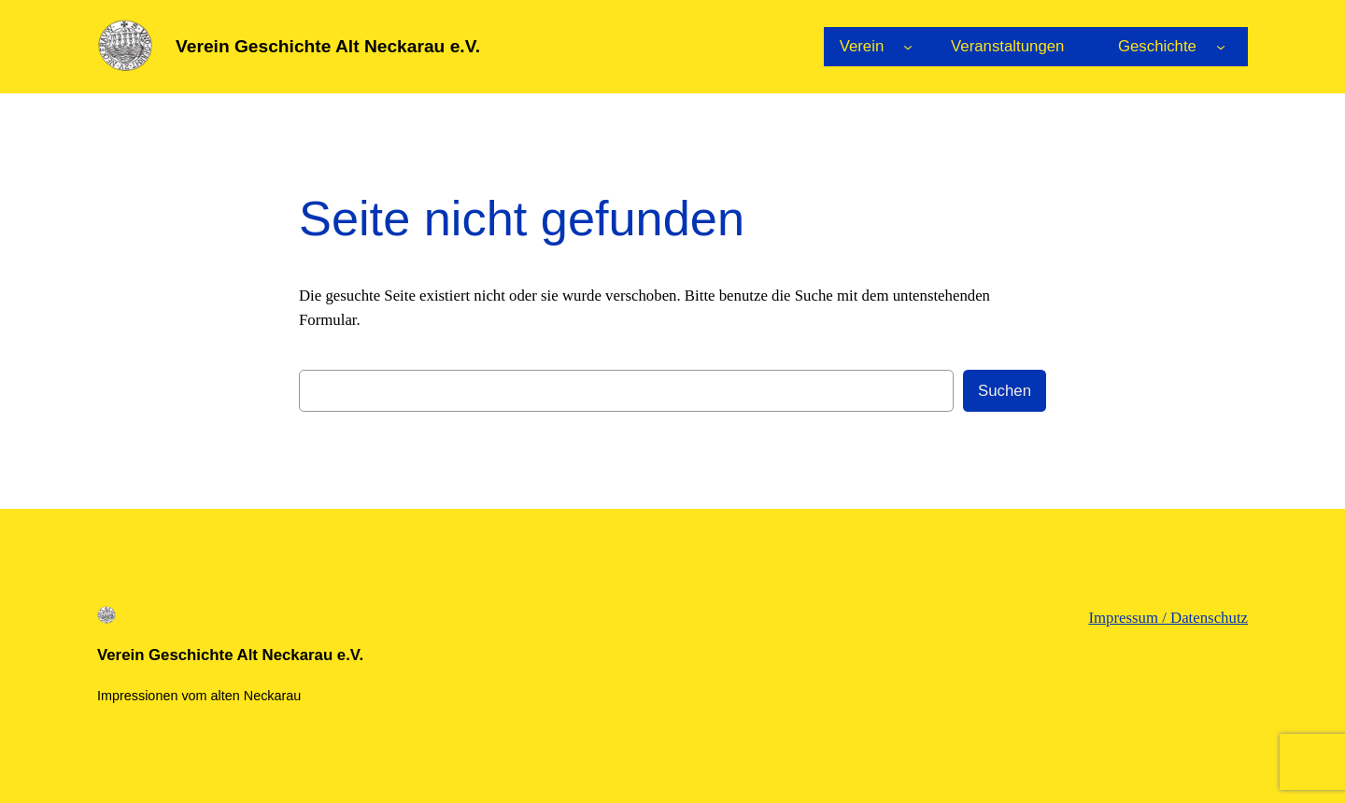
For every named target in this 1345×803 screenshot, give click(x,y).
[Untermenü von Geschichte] (1220, 46)
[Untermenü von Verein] (908, 46)
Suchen (1004, 391)
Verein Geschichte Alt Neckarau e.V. (328, 46)
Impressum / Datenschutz (1168, 618)
